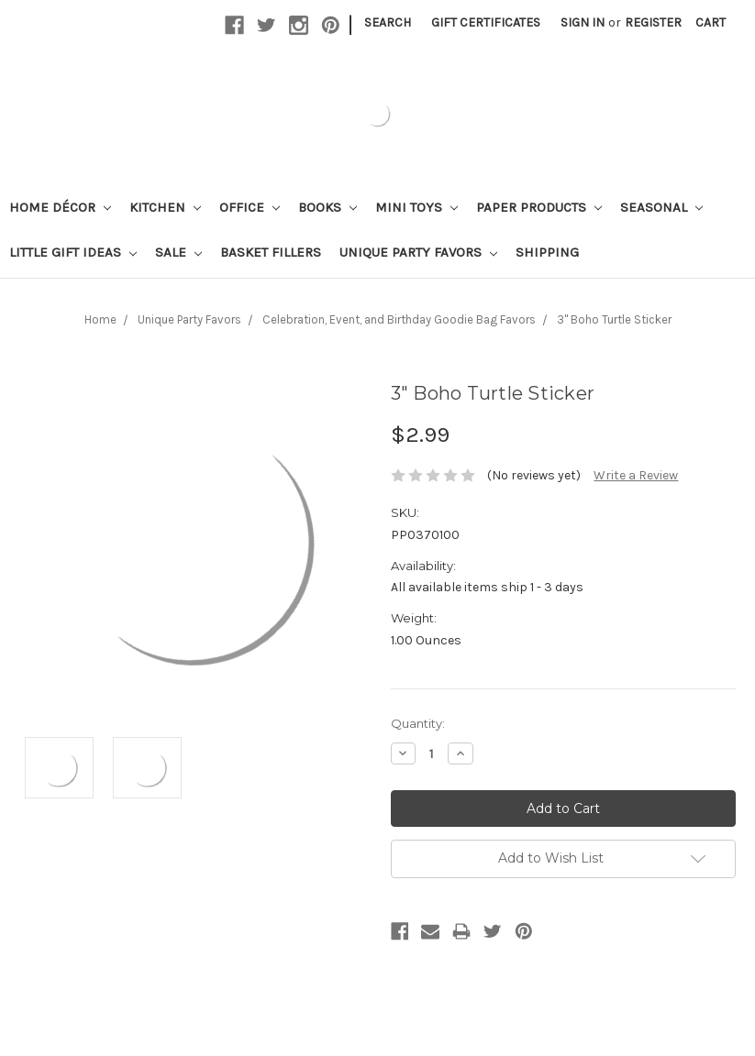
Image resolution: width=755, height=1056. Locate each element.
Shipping (547, 252)
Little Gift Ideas (73, 252)
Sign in (583, 22)
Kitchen (165, 207)
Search (387, 22)
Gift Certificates (485, 22)
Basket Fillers (270, 252)
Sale (178, 252)
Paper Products (539, 207)
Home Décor (60, 207)
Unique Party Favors (418, 252)
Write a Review (636, 475)
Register (653, 22)
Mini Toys (416, 207)
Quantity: (418, 723)
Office (249, 207)
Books (327, 207)
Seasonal (661, 207)
